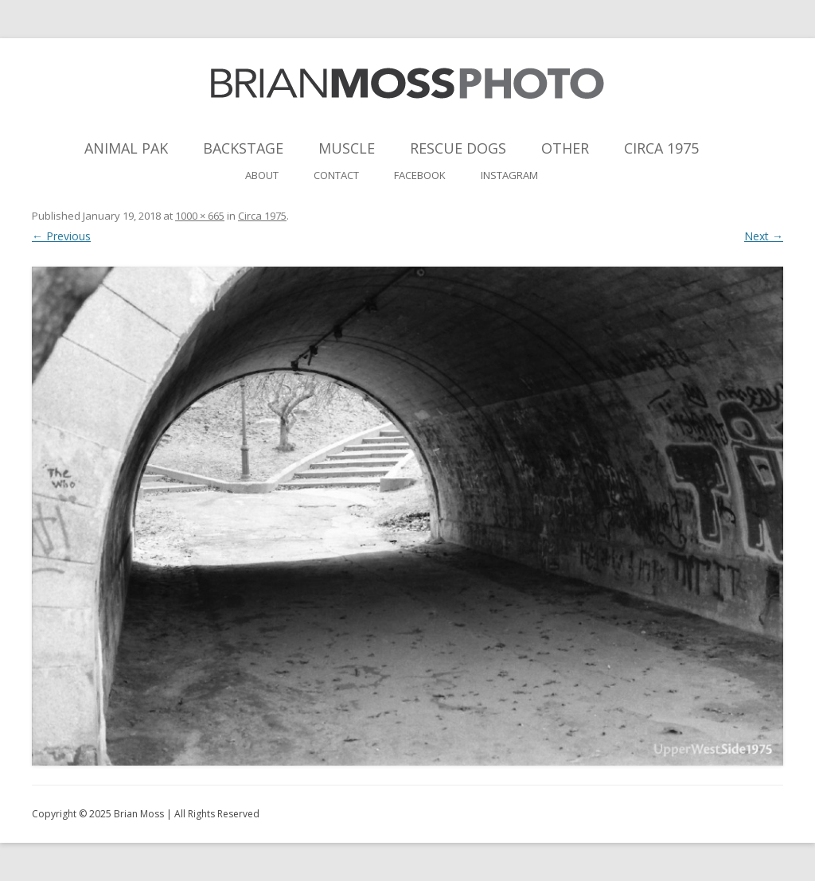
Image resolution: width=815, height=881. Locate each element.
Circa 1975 (661, 148)
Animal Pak (126, 148)
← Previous (61, 236)
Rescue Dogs (458, 148)
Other (565, 148)
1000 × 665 (199, 216)
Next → (763, 236)
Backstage (243, 148)
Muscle (346, 148)
